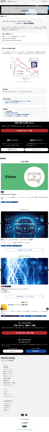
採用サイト (7, 394)
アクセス (6, 391)
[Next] (47, 223)
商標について (7, 410)
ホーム (5, 365)
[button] (42, 2)
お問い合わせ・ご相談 (9, 382)
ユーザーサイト (8, 385)
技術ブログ (6, 380)
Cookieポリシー (7, 407)
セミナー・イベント (9, 376)
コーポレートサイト (9, 396)
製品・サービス (8, 373)
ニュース (6, 389)
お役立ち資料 (7, 378)
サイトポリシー (8, 403)
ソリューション (8, 369)
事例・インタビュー (9, 371)
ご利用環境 (7, 405)
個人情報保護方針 (8, 401)
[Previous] (1, 223)
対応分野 (6, 367)
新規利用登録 (36, 351)
